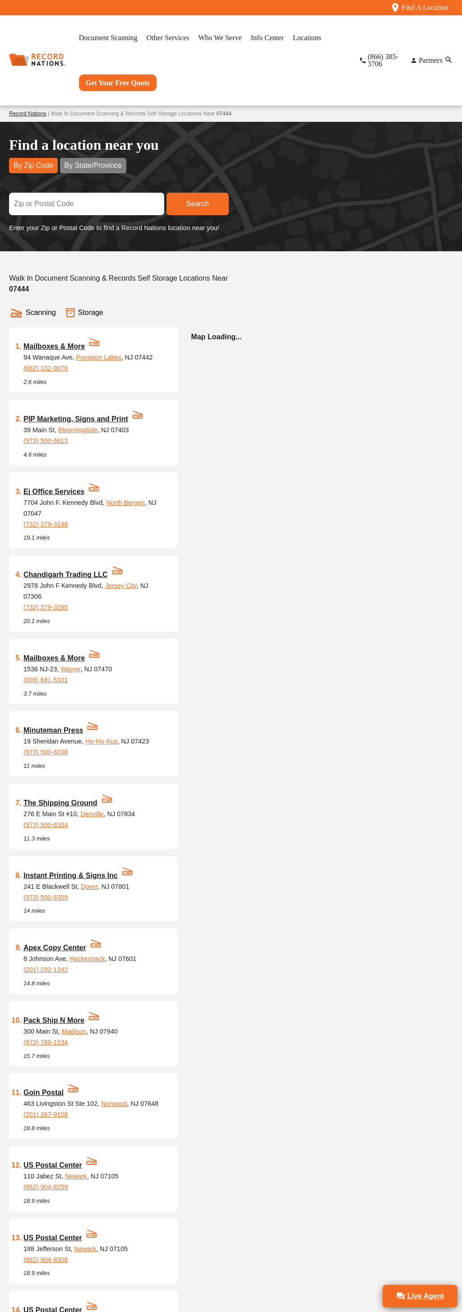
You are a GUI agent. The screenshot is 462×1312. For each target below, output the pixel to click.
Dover (89, 886)
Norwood (114, 1103)
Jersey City (121, 585)
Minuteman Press (53, 730)
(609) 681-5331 (45, 680)
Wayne (70, 669)
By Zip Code (33, 165)
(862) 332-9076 (45, 368)
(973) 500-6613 (45, 440)
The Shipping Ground (60, 803)
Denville (91, 814)
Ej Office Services (53, 491)
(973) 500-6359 (45, 897)
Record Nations (27, 114)
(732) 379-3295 (45, 607)
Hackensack (87, 958)
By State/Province (93, 165)
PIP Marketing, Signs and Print (75, 419)
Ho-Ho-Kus (101, 741)
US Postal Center (52, 1165)
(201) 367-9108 (45, 1114)
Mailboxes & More (54, 346)
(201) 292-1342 (45, 969)
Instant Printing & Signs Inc (70, 875)
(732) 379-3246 (45, 524)
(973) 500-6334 (45, 824)
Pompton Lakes (98, 357)
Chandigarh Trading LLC (65, 574)
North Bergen (125, 502)
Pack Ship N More (53, 1020)
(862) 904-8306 (45, 1259)
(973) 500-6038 (45, 752)
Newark (76, 1176)
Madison (74, 1031)
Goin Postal (43, 1092)
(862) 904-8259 (45, 1187)
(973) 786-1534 (45, 1042)
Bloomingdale (77, 430)
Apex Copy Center (54, 948)
